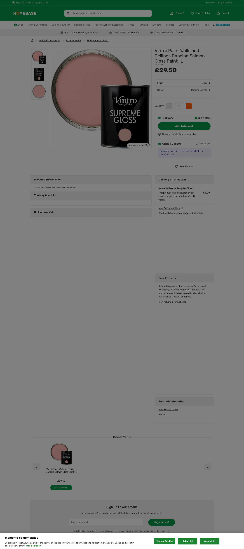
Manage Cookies (165, 541)
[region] (122, 541)
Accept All (209, 541)
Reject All (188, 541)
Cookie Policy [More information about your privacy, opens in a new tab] (33, 546)
